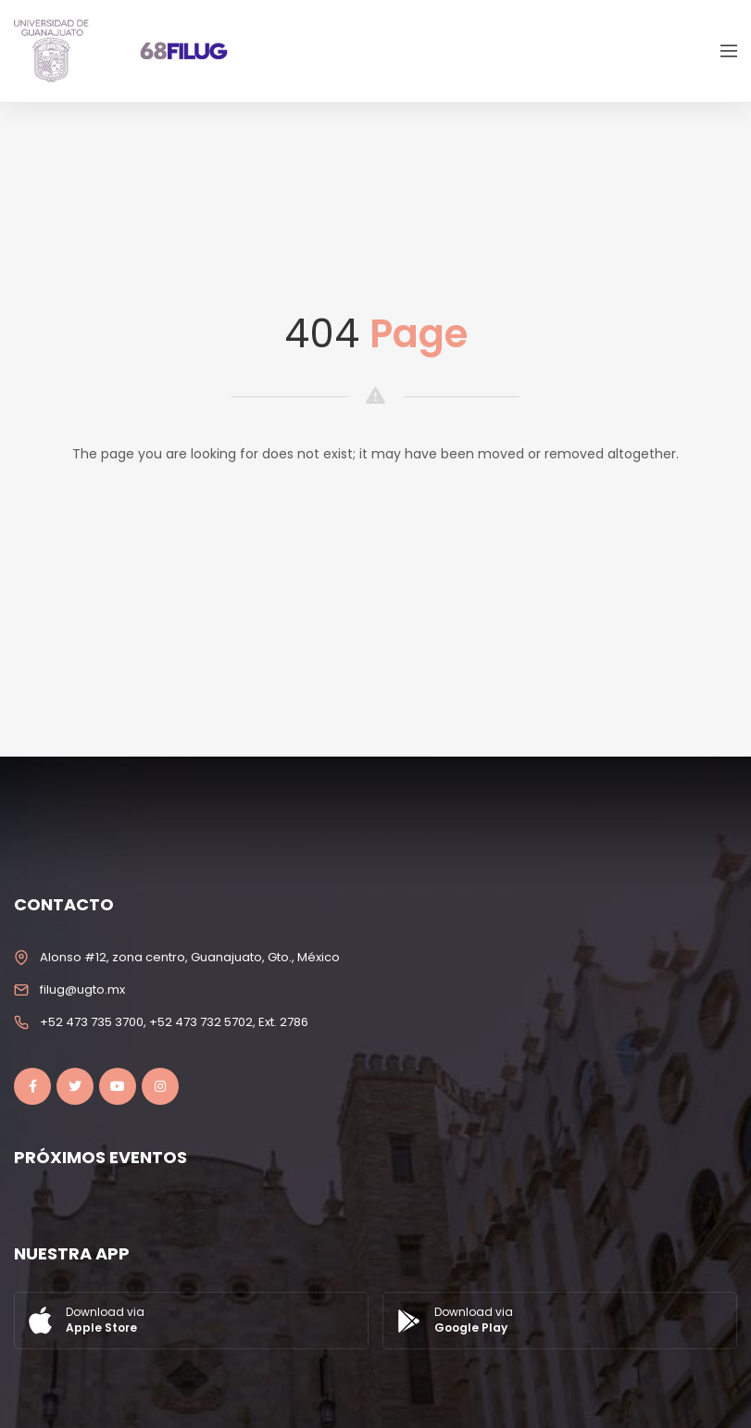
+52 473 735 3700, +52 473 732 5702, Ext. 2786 (174, 1022)
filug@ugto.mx (82, 989)
